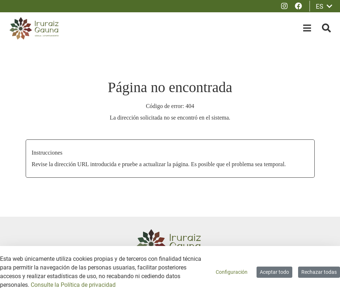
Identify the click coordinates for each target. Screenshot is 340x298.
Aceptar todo (274, 272)
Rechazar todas (319, 272)
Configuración (232, 272)
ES (324, 6)
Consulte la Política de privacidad (73, 284)
